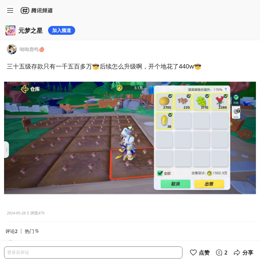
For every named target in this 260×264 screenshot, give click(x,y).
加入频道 (61, 30)
